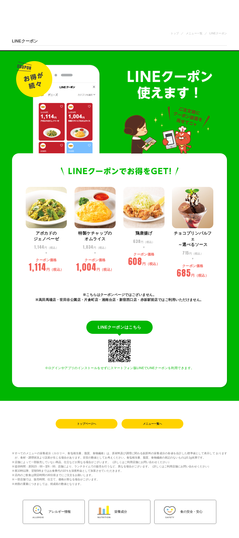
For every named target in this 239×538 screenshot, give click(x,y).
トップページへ (86, 424)
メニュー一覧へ (152, 424)
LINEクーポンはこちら (119, 327)
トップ (175, 33)
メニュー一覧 (194, 33)
